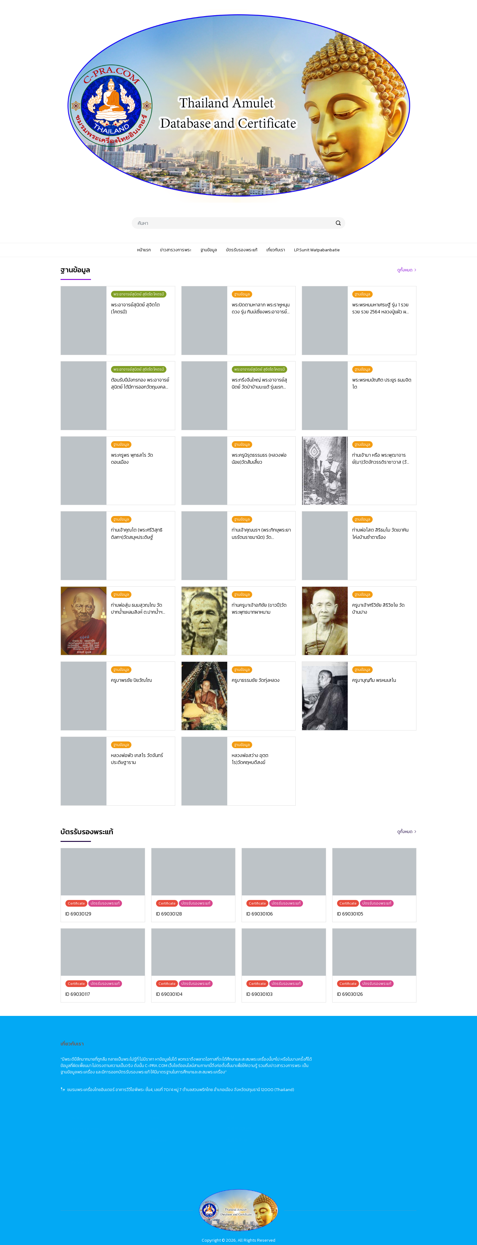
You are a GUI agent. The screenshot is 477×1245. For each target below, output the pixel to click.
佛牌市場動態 (360, 1064)
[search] (338, 223)
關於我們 (356, 1097)
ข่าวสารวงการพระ (208, 1064)
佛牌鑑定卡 (358, 1086)
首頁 (352, 1052)
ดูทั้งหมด (405, 270)
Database (279, 1075)
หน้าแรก (199, 1052)
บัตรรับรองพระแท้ (208, 1086)
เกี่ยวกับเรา (201, 1097)
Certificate (280, 1086)
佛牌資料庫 (358, 1075)
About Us (279, 1097)
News (275, 1064)
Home (275, 1052)
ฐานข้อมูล (200, 1075)
